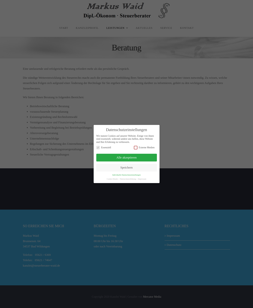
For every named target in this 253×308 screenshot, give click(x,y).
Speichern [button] (126, 167)
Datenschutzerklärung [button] (128, 179)
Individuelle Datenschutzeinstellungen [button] (126, 175)
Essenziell (103, 147)
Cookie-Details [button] (112, 179)
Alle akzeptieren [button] (126, 157)
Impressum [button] (142, 179)
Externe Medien (144, 147)
